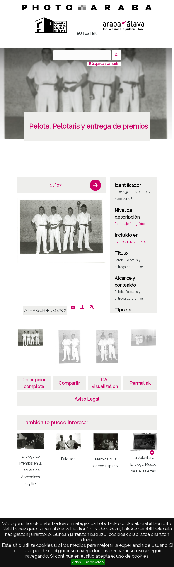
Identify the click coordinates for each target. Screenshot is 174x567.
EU (79, 34)
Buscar (116, 55)
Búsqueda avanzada (103, 64)
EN (94, 34)
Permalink (140, 383)
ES (87, 33)
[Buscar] (82, 55)
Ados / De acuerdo (88, 562)
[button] (95, 185)
